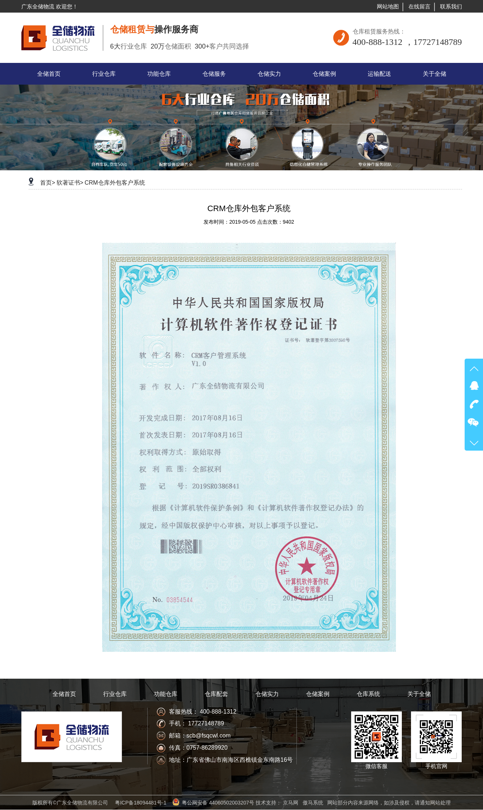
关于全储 (419, 694)
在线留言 (419, 6)
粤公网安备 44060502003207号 (218, 803)
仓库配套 (216, 694)
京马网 (290, 803)
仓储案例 (317, 694)
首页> (47, 183)
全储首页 (64, 694)
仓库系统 (368, 694)
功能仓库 (165, 694)
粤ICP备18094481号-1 (140, 803)
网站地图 (388, 6)
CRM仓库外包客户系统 (114, 183)
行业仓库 (115, 694)
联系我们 (451, 6)
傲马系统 (313, 803)
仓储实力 (267, 694)
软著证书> (70, 183)
